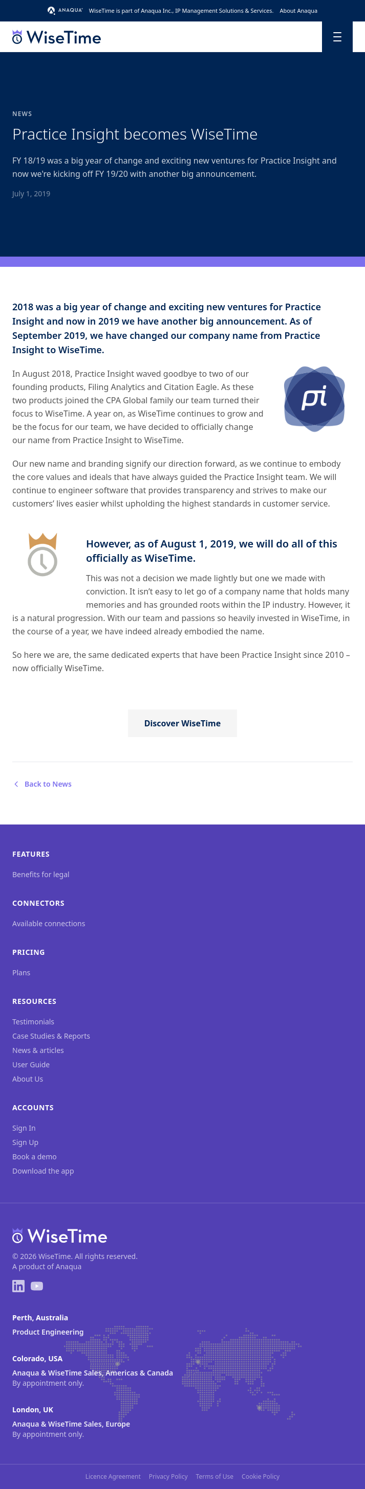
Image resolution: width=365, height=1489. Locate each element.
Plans (21, 972)
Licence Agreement (113, 1477)
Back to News (42, 784)
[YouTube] (37, 1286)
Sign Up (25, 1142)
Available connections (48, 923)
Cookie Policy (261, 1477)
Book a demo (34, 1156)
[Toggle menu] (337, 36)
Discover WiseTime (182, 723)
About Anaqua (298, 10)
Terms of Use (214, 1477)
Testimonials (33, 1021)
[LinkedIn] (18, 1286)
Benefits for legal (41, 874)
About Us (27, 1079)
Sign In (24, 1128)
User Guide (31, 1064)
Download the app (43, 1171)
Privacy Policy (168, 1477)
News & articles (38, 1050)
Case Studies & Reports (51, 1036)
